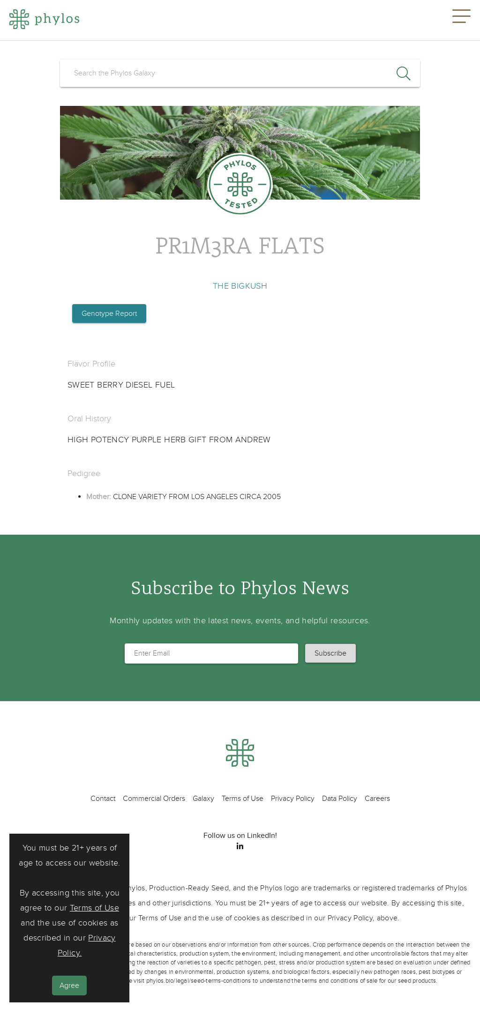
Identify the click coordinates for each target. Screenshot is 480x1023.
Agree (69, 985)
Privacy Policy (293, 798)
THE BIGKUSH (240, 286)
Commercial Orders (154, 798)
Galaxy (203, 798)
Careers (377, 798)
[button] (461, 20)
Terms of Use (94, 908)
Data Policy (339, 798)
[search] (240, 73)
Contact (102, 798)
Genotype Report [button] (109, 313)
